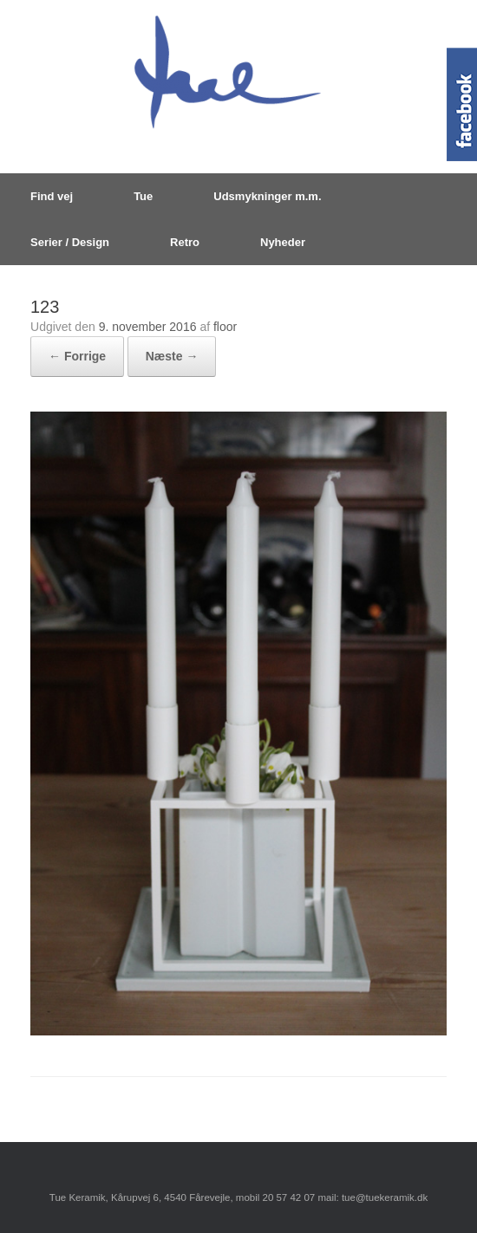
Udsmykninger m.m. (267, 196)
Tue (143, 196)
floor (225, 327)
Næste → (172, 356)
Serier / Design (69, 242)
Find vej (51, 196)
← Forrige (77, 356)
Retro (184, 242)
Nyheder (282, 242)
